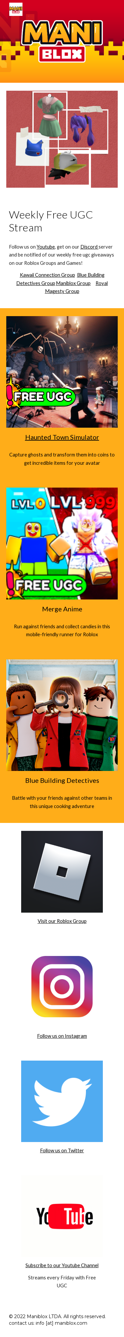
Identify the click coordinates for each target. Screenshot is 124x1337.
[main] (62, 221)
